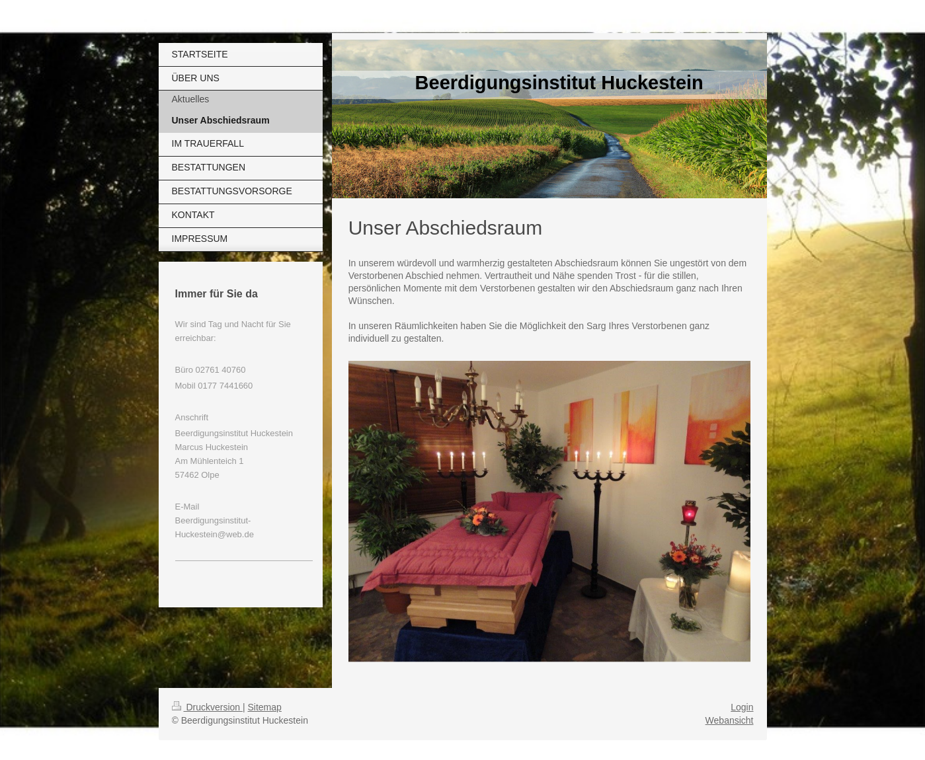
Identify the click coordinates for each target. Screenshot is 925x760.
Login (742, 707)
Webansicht (729, 720)
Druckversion (207, 707)
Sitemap (265, 707)
